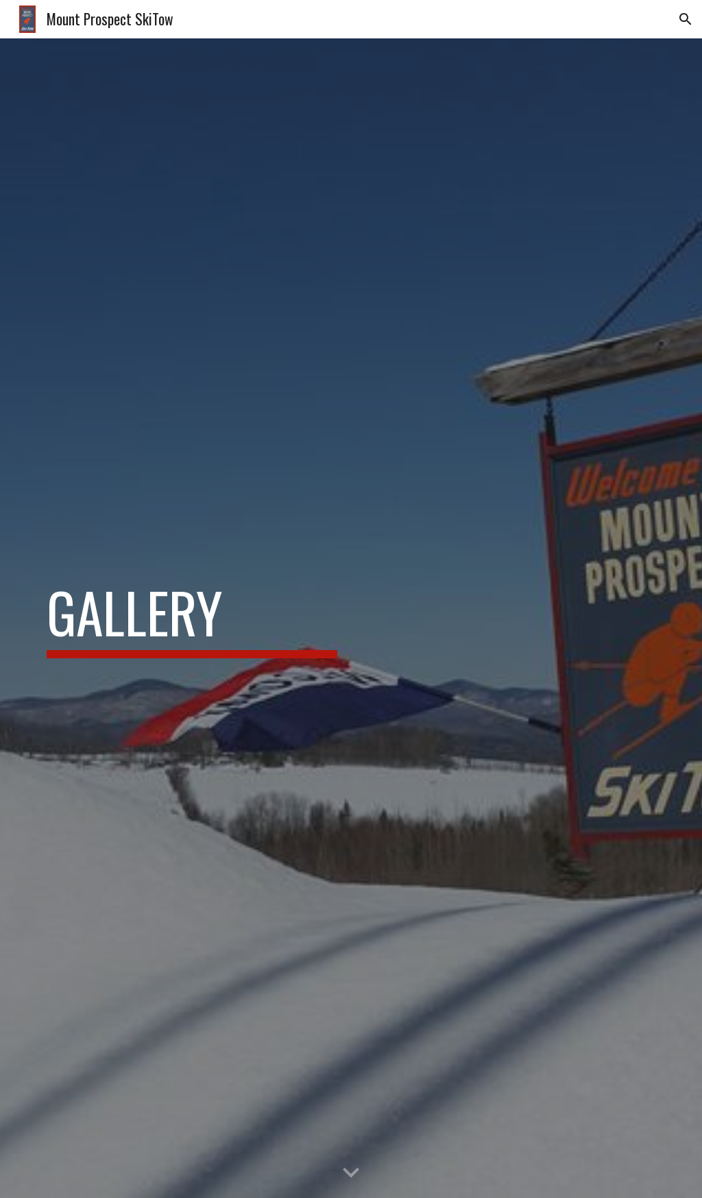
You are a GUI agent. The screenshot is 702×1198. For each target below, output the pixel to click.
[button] (685, 19)
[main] (192, 618)
